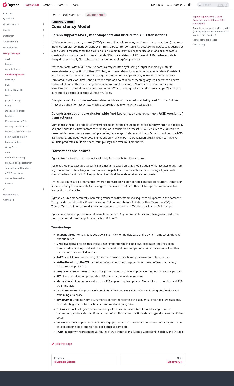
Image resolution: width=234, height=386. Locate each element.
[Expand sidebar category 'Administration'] (43, 41)
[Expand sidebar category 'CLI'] (43, 189)
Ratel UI (63, 5)
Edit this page (61, 344)
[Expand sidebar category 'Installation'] (43, 35)
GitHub (157, 5)
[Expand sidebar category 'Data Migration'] (43, 47)
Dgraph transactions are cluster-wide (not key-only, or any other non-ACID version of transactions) (211, 31)
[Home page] (54, 14)
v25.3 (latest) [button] (174, 5)
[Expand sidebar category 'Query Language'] (43, 24)
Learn (75, 5)
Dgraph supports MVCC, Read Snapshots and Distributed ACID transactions (208, 20)
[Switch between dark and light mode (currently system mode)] (189, 4)
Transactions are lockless (205, 39)
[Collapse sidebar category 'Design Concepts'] (43, 53)
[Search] (213, 4)
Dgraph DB (32, 5)
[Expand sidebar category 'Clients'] (43, 29)
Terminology (199, 44)
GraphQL (48, 5)
